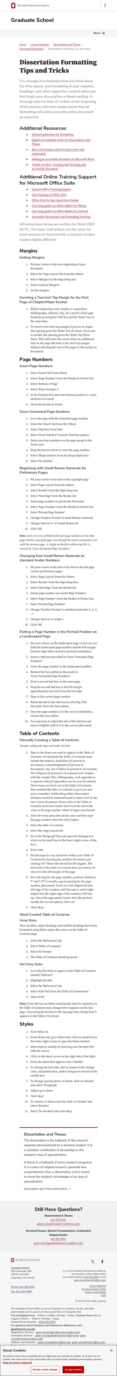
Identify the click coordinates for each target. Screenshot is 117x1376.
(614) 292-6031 (47, 1322)
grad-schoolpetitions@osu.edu (54, 1342)
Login (103, 1295)
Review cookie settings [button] (95, 1292)
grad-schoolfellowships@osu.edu (52, 1345)
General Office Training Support (51, 189)
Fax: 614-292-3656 (21, 1291)
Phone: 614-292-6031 (23, 1287)
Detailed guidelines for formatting (52, 134)
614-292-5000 (91, 1277)
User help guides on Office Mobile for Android (60, 211)
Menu (96, 33)
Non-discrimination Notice (94, 1289)
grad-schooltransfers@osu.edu (88, 1342)
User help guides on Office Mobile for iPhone (59, 206)
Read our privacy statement (17, 1366)
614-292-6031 (58, 1220)
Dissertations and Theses (67, 44)
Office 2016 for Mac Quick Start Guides (55, 200)
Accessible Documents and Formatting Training (61, 217)
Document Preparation (32, 49)
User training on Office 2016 (49, 195)
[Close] (111, 1354)
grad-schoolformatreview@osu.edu (58, 1224)
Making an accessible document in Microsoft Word (63, 159)
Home (23, 44)
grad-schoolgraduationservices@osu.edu (58, 1243)
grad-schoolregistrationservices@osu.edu (58, 1332)
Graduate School (32, 20)
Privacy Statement (98, 1286)
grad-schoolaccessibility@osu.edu (90, 1280)
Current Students (39, 44)
